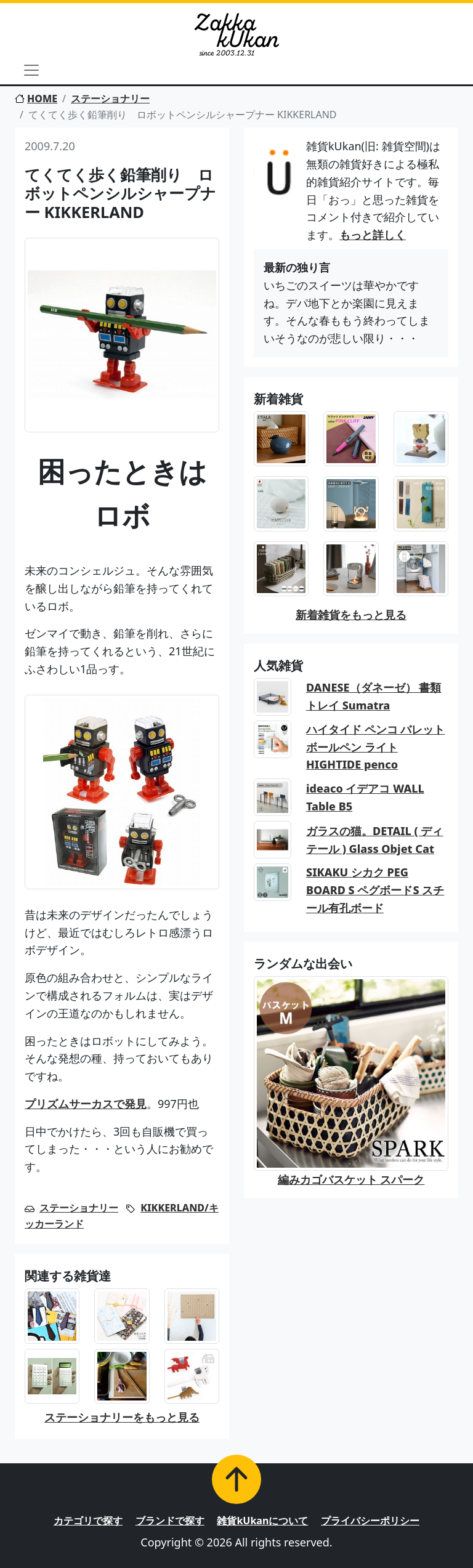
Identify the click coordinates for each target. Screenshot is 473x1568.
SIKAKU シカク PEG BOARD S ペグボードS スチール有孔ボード (375, 890)
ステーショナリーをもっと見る (122, 1417)
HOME (36, 98)
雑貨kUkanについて (262, 1520)
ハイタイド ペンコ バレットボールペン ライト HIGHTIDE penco (375, 747)
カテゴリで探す (88, 1520)
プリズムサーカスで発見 (86, 1103)
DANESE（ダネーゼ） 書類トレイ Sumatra (373, 696)
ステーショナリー (110, 98)
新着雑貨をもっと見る (351, 614)
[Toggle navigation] (31, 70)
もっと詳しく (372, 234)
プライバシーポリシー (370, 1520)
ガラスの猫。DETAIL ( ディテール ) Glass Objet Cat (374, 839)
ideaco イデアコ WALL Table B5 (365, 797)
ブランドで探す (169, 1520)
